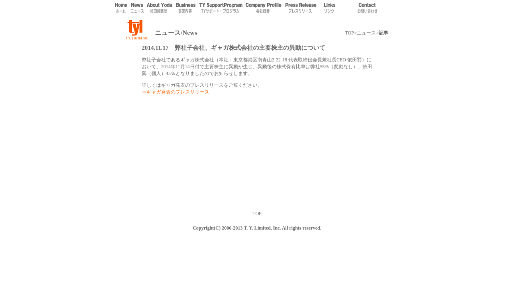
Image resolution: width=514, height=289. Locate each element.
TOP (349, 33)
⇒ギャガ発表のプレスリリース (175, 92)
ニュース (366, 33)
